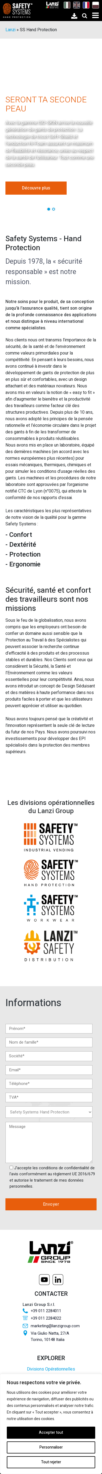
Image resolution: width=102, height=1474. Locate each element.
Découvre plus (36, 188)
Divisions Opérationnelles (51, 1369)
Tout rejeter (51, 1462)
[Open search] (84, 16)
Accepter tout (51, 1432)
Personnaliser (51, 1447)
